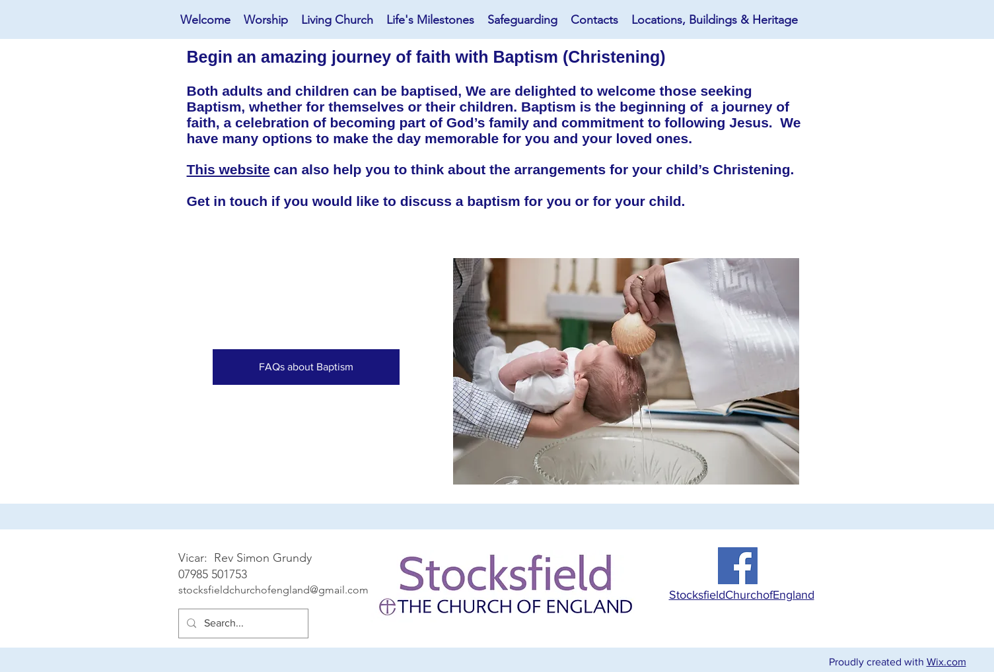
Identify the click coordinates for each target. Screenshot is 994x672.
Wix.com (946, 661)
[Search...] (242, 623)
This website (228, 169)
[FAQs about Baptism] (306, 367)
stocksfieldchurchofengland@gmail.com (273, 590)
